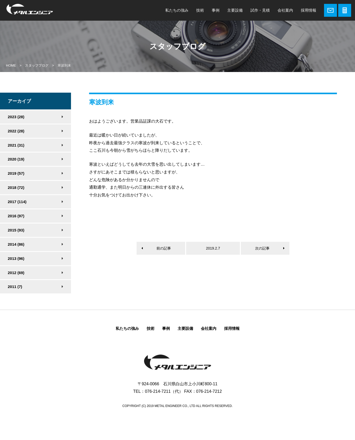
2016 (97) (16, 216)
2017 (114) (17, 201)
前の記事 (163, 248)
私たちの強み (176, 10)
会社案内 (285, 10)
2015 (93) (16, 230)
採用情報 (308, 10)
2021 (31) (16, 145)
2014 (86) (16, 244)
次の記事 (262, 248)
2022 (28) (16, 131)
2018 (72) (16, 187)
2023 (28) (16, 117)
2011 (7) (15, 286)
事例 (215, 10)
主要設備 (235, 10)
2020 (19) (16, 159)
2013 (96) (16, 258)
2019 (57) (16, 173)
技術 (200, 10)
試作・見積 (260, 10)
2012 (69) (16, 272)
